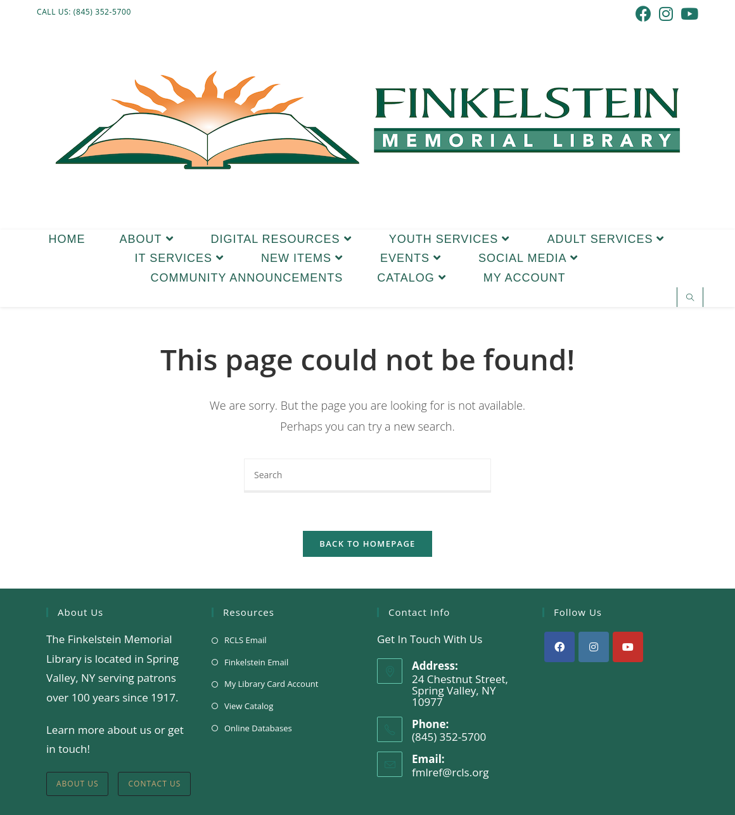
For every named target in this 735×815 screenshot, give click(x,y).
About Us (77, 783)
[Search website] (690, 298)
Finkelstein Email (256, 662)
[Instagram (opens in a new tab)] (666, 14)
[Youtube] (628, 647)
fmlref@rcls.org (450, 772)
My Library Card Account (271, 684)
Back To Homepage (367, 543)
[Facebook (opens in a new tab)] (643, 14)
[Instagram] (593, 647)
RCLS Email (245, 640)
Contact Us (154, 783)
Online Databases (258, 728)
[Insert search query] (367, 476)
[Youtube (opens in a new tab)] (687, 14)
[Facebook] (559, 647)
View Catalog (248, 706)
